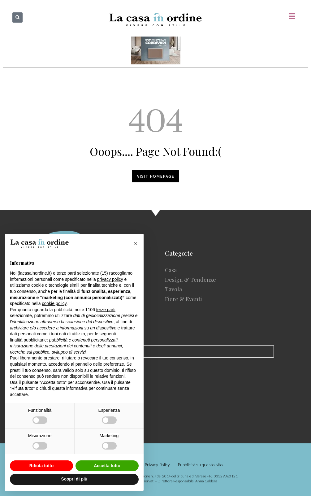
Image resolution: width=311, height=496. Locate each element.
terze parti (105, 309)
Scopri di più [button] (74, 478)
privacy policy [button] (110, 279)
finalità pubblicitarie (28, 339)
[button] (17, 17)
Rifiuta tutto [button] (41, 465)
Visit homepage (155, 176)
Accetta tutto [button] (107, 465)
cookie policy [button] (54, 303)
